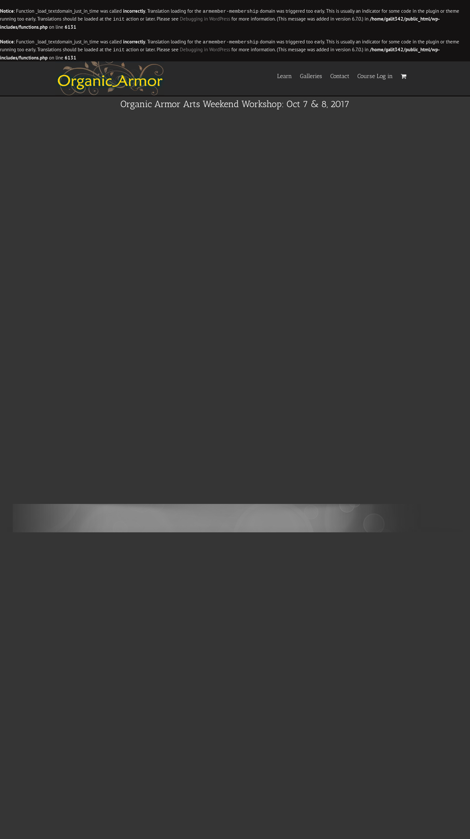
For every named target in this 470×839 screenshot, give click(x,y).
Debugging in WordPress (205, 19)
